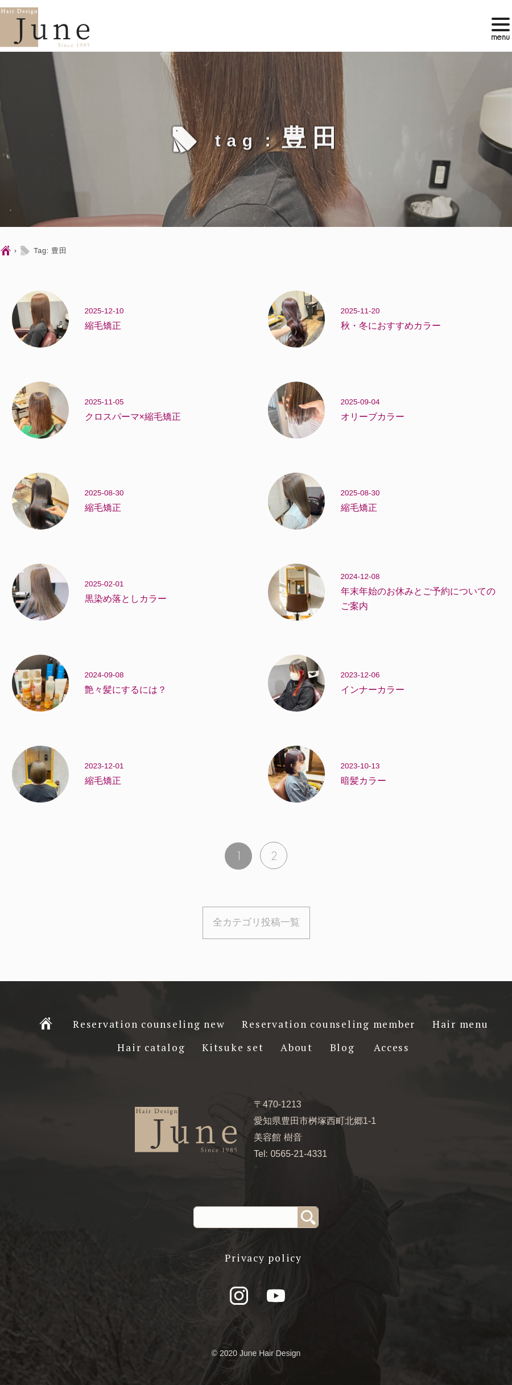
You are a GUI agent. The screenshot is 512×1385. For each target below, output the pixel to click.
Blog (342, 1047)
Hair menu (460, 1024)
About (296, 1047)
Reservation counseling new (149, 1024)
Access (392, 1047)
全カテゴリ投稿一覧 (256, 922)
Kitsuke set (232, 1047)
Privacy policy (263, 1257)
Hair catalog (151, 1047)
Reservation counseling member (328, 1024)
